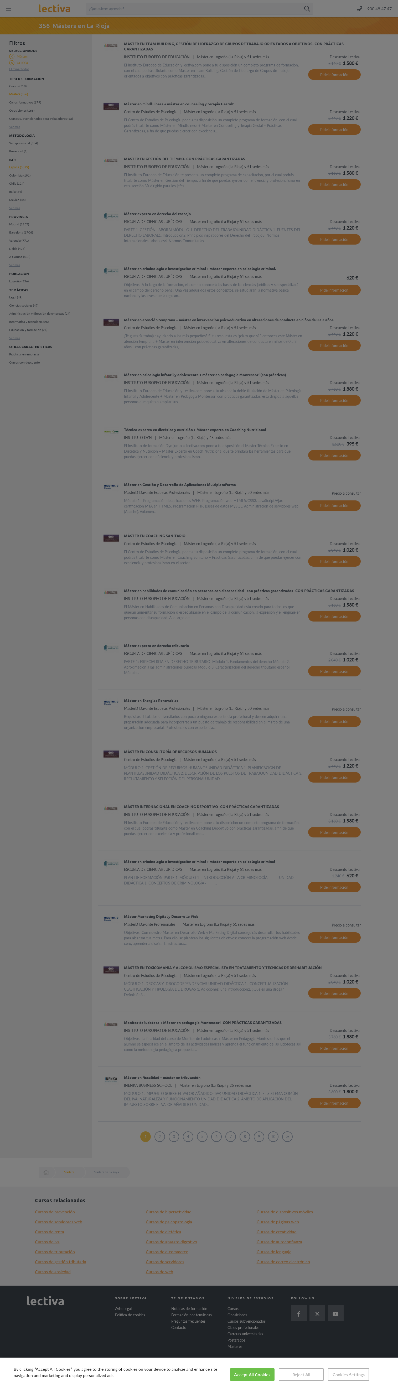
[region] (199, 1372)
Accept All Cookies (252, 1374)
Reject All (301, 1374)
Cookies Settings (349, 1374)
